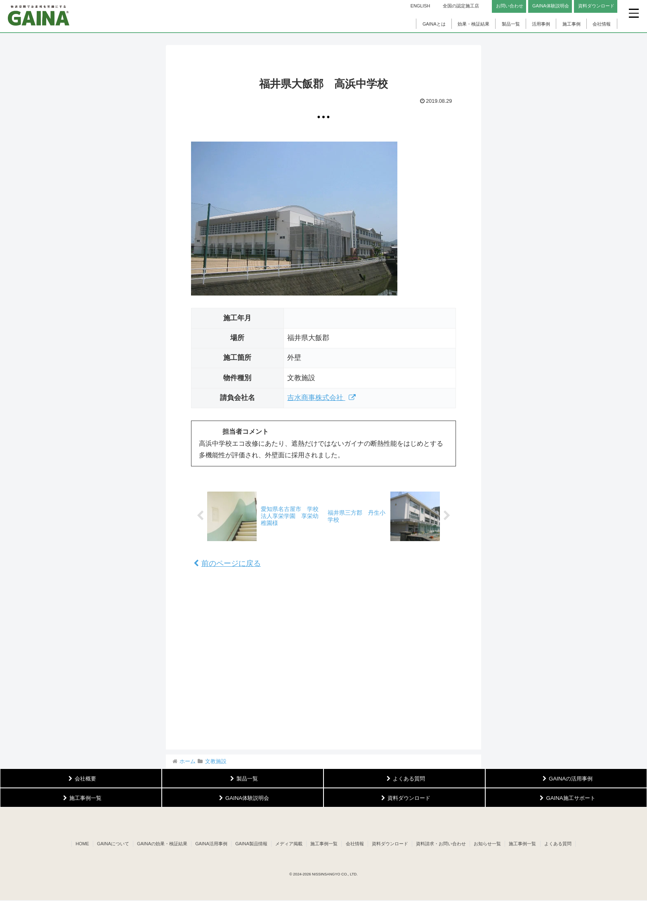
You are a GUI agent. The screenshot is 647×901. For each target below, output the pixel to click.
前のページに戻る (227, 563)
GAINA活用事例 (209, 844)
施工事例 (571, 23)
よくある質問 (562, 844)
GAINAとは (434, 23)
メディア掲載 (288, 844)
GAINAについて (109, 844)
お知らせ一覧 (490, 844)
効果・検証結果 (473, 23)
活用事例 (541, 23)
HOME (78, 844)
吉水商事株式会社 (322, 398)
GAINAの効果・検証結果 (159, 844)
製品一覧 (511, 23)
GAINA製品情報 (250, 844)
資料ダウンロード (391, 844)
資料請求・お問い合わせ (443, 844)
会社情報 (602, 23)
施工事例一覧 (324, 844)
